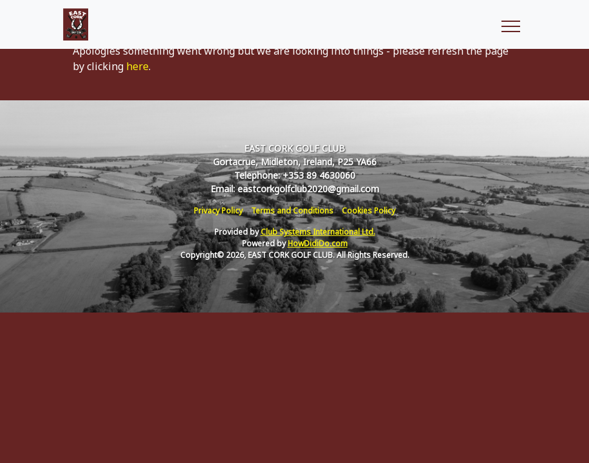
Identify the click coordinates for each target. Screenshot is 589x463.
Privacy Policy (218, 210)
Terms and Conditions (292, 210)
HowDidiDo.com (318, 243)
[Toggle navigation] (510, 24)
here (137, 66)
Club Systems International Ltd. (318, 231)
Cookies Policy (368, 210)
